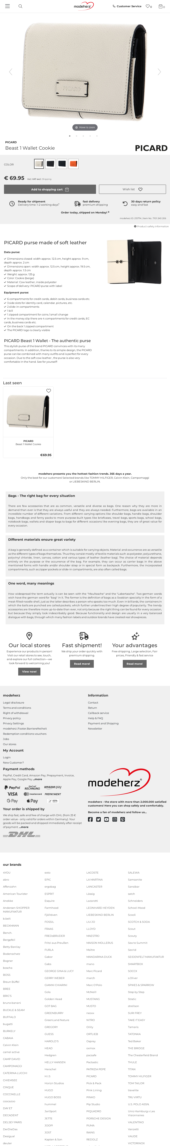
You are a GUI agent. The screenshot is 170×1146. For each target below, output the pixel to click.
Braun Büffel (11, 981)
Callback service (98, 713)
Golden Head (53, 999)
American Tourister (15, 893)
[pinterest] (124, 820)
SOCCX (132, 970)
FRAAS (49, 928)
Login (7, 757)
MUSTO (91, 1006)
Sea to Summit (137, 942)
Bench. (7, 932)
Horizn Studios (54, 1083)
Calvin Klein (11, 1045)
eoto (47, 872)
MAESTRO (92, 935)
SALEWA (133, 872)
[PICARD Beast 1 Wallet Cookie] (28, 412)
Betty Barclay (11, 946)
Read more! (82, 663)
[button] (132, 189)
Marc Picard (94, 970)
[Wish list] (149, 6)
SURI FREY (135, 1013)
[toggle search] (19, 6)
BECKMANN (11, 925)
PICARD (11, 141)
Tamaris (133, 1027)
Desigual (9, 1136)
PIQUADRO (93, 1111)
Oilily (89, 1027)
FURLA (49, 949)
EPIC (48, 879)
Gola (48, 992)
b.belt (7, 918)
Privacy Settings (13, 723)
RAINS (90, 1132)
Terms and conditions (17, 707)
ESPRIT (49, 893)
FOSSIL (49, 921)
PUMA (90, 1125)
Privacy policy (12, 718)
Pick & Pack (93, 1083)
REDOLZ (92, 1139)
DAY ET (7, 1108)
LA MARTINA (94, 879)
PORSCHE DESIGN (98, 1118)
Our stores (9, 744)
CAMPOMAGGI (12, 1066)
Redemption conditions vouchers (24, 733)
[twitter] (100, 820)
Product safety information (151, 226)
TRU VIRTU (135, 1097)
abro (6, 879)
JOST (48, 1132)
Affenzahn (9, 886)
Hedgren (50, 1055)
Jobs (6, 739)
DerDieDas (10, 1129)
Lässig (90, 893)
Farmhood (51, 907)
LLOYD (91, 928)
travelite (133, 1090)
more (38, 779)
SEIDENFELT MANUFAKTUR (146, 956)
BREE (6, 988)
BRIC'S (7, 995)
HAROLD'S (52, 1041)
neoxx (90, 1013)
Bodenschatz (11, 953)
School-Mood (136, 907)
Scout (131, 928)
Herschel (50, 1069)
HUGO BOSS (53, 1097)
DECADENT (10, 1115)
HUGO (49, 1090)
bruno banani (12, 1002)
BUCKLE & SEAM (14, 1009)
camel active (11, 1052)
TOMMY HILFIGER (139, 1076)
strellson (133, 1006)
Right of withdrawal (15, 713)
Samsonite (135, 879)
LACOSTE (92, 872)
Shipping (46, 179)
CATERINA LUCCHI (15, 1073)
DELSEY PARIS (12, 1122)
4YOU (6, 872)
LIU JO (90, 921)
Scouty (132, 935)
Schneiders (135, 900)
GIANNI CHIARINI (56, 985)
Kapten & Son (53, 1139)
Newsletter (95, 728)
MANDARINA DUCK (99, 956)
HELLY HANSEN (55, 1062)
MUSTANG (93, 999)
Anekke (8, 900)
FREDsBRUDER (55, 935)
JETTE (48, 1118)
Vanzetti (133, 1129)
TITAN (132, 1069)
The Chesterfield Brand (143, 1055)
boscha (7, 967)
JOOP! (49, 1125)
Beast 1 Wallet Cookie (28, 442)
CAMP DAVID (11, 1059)
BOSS (6, 974)
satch (131, 893)
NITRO (90, 1020)
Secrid (132, 949)
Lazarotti (92, 900)
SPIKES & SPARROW (141, 985)
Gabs (48, 963)
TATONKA (134, 1034)
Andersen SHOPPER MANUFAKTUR (16, 909)
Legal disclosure (13, 702)
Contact (93, 702)
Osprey (91, 1041)
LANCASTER (94, 886)
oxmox (90, 1048)
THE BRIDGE (136, 1048)
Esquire (50, 900)
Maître (90, 949)
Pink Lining (94, 1090)
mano (90, 963)
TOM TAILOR (136, 1083)
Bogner (8, 960)
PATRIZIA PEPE (96, 1069)
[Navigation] (8, 6)
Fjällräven (51, 914)
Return (92, 707)
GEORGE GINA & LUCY (59, 970)
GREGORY (51, 1027)
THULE (132, 1062)
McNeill (91, 992)
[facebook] (92, 820)
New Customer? (13, 762)
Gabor (49, 956)
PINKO (90, 1097)
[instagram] (116, 820)
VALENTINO (136, 1122)
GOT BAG (51, 1006)
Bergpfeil (9, 939)
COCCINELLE (11, 1094)
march (90, 977)
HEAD (49, 1048)
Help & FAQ (95, 718)
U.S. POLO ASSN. (139, 1104)
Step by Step (136, 992)
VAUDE (133, 1136)
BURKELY (9, 1031)
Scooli (132, 914)
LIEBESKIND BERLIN (100, 914)
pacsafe (91, 1055)
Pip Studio (93, 1104)
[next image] (159, 72)
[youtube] (108, 820)
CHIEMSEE (10, 1080)
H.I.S (47, 1076)
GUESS (49, 1034)
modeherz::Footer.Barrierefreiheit (25, 728)
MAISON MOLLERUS (99, 942)
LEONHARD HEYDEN (100, 907)
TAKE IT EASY (136, 1020)
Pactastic (92, 1062)
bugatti (8, 1024)
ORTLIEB (92, 1034)
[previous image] (11, 72)
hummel (50, 1104)
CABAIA (8, 1038)
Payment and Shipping (103, 723)
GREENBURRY (54, 1013)
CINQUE (8, 1087)
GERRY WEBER (54, 977)
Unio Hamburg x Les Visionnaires (141, 1113)
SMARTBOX (135, 963)
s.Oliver (133, 977)
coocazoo (9, 1101)
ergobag (50, 886)
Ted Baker (134, 1041)
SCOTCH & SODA (139, 921)
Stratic (132, 999)
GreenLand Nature (57, 1020)
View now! (29, 671)
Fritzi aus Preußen (56, 942)
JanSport (50, 1111)
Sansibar (133, 886)
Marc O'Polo (94, 985)
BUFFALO (9, 1016)
